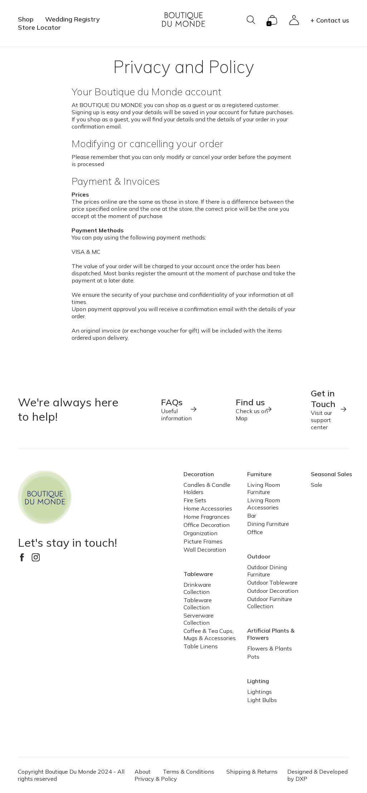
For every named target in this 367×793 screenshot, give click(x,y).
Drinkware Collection (197, 588)
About (142, 771)
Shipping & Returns (252, 771)
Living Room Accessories (263, 504)
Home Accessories (208, 508)
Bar (251, 515)
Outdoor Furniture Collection (269, 602)
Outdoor (258, 556)
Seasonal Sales (331, 474)
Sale (316, 484)
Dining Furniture (268, 523)
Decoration (199, 474)
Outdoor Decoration (272, 590)
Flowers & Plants (269, 648)
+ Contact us (329, 20)
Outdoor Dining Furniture (267, 571)
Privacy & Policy (155, 778)
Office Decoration (207, 524)
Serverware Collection (199, 619)
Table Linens (201, 646)
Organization (200, 533)
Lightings (259, 691)
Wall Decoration (205, 549)
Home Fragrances (207, 516)
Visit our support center (329, 409)
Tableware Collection (198, 603)
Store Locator (39, 27)
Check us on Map (254, 409)
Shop (26, 19)
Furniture (259, 474)
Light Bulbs (262, 699)
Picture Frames (203, 541)
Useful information (179, 409)
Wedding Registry (72, 19)
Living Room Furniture (263, 488)
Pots (253, 656)
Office (255, 532)
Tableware (198, 573)
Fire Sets (195, 500)
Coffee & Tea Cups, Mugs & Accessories (210, 634)
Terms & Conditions (188, 771)
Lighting (258, 681)
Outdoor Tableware (272, 582)
